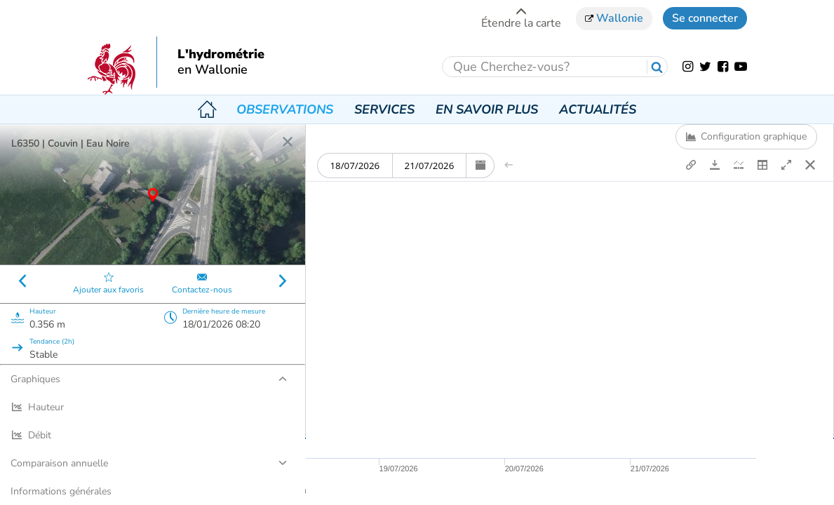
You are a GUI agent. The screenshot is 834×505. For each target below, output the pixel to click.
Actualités (597, 109)
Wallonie (614, 18)
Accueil (206, 109)
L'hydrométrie (220, 54)
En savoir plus (487, 109)
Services (384, 109)
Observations (284, 109)
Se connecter (705, 18)
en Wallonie (212, 70)
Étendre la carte (521, 17)
